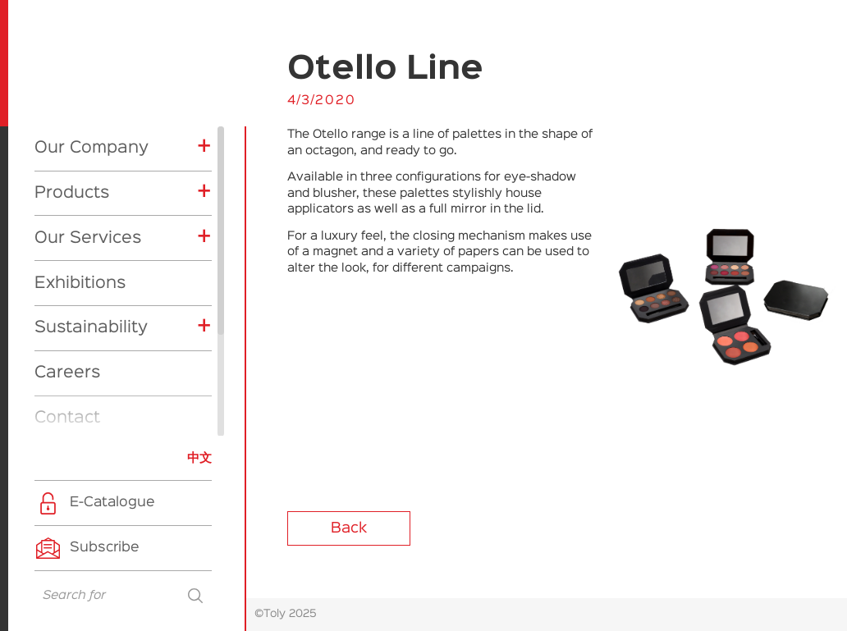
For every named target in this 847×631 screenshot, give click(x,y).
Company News (106, 375)
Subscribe (105, 548)
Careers (67, 224)
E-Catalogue (112, 502)
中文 (199, 458)
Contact (67, 270)
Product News (101, 400)
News (57, 315)
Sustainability (91, 179)
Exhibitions (80, 135)
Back (349, 528)
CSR (69, 426)
